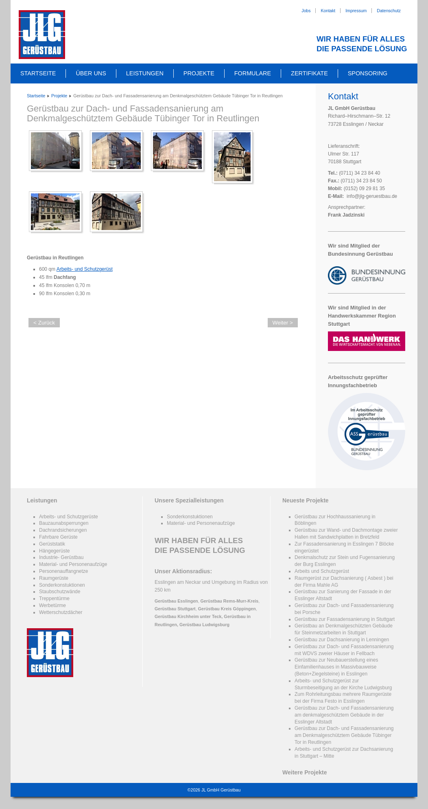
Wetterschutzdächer (61, 612)
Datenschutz (389, 10)
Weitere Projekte (304, 772)
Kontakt (328, 10)
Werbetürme (52, 605)
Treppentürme (54, 598)
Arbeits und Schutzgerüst (322, 571)
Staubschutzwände (59, 591)
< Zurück (44, 323)
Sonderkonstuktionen (62, 585)
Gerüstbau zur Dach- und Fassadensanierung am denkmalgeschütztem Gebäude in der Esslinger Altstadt (344, 715)
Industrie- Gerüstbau (61, 557)
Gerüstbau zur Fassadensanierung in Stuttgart (345, 619)
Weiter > (283, 323)
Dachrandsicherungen (63, 530)
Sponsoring (368, 73)
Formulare (252, 73)
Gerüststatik (52, 544)
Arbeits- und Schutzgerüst (85, 269)
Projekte (198, 73)
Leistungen (145, 73)
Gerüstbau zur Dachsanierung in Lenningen (342, 639)
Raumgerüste (53, 578)
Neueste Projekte (305, 500)
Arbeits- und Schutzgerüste (68, 517)
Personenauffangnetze (63, 571)
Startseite (38, 73)
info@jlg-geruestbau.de (372, 196)
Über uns (91, 73)
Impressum (356, 10)
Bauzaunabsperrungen (63, 523)
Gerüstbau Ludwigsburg (204, 624)
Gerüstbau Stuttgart (175, 608)
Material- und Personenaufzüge (73, 564)
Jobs (305, 10)
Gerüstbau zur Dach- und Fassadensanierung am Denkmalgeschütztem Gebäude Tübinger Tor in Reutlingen (143, 113)
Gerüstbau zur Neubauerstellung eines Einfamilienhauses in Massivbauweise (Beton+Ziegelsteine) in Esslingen (336, 667)
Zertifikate (309, 73)
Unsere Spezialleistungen (189, 500)
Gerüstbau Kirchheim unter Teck (188, 616)
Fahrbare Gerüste (58, 537)
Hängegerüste (54, 551)
